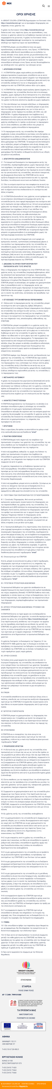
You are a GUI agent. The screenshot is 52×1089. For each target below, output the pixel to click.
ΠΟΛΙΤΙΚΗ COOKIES (28, 1084)
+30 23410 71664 (9, 1070)
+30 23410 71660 (9, 1073)
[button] (26, 980)
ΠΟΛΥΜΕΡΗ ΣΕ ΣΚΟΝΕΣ (26, 1018)
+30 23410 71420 (9, 1068)
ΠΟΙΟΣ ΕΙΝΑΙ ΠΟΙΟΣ (26, 991)
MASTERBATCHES (26, 1014)
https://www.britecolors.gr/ (11, 23)
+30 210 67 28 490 (10, 1049)
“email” (34, 432)
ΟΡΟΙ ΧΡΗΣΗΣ (41, 1084)
